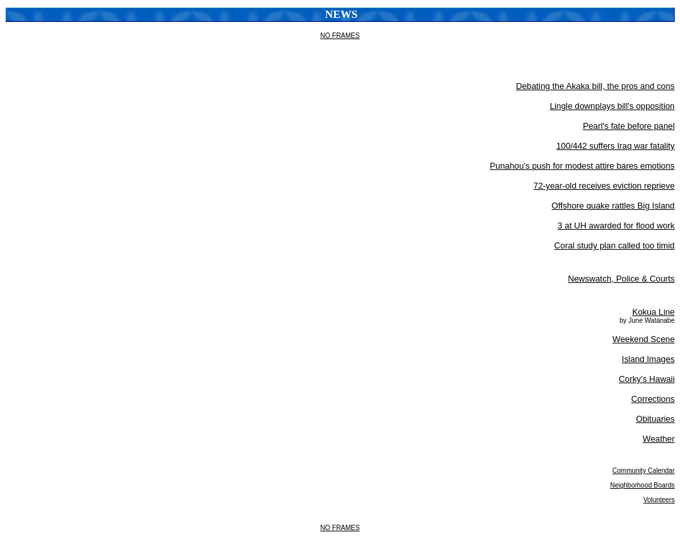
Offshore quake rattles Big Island (613, 206)
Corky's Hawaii (647, 379)
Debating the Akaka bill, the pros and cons (595, 86)
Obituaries (655, 419)
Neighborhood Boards (642, 485)
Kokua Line (653, 312)
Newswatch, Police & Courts (621, 279)
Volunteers (659, 499)
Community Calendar (643, 470)
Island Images (648, 359)
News (341, 14)
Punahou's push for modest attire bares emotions (582, 166)
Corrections (653, 399)
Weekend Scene (643, 339)
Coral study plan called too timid (614, 245)
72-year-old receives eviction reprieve (604, 186)
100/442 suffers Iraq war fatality (615, 146)
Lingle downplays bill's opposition (612, 106)
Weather (659, 439)
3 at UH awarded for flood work (616, 225)
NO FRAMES (339, 35)
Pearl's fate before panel (629, 126)
